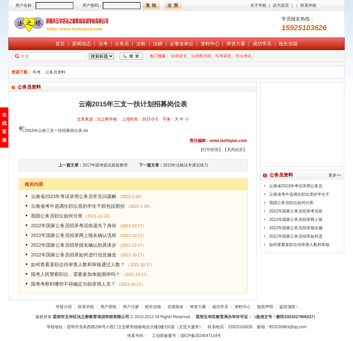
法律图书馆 (201, 56)
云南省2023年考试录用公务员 (295, 186)
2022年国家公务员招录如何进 (295, 236)
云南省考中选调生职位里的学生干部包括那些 (78, 206)
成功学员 (262, 43)
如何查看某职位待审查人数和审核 (299, 244)
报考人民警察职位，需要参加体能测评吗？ (75, 274)
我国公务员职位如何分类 (57, 215)
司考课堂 (223, 56)
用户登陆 (108, 306)
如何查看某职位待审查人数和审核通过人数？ (78, 264)
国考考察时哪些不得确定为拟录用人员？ (73, 284)
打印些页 (211, 149)
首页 (60, 43)
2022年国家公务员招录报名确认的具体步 (73, 245)
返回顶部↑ (288, 306)
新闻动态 (81, 43)
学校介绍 (64, 306)
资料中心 (210, 43)
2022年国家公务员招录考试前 (295, 211)
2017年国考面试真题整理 (105, 165)
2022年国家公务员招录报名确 (295, 228)
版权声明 (265, 306)
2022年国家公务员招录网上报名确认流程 (73, 235)
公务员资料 (55, 72)
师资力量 (235, 43)
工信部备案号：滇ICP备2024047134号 (186, 335)
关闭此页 (235, 149)
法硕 (157, 43)
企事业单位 (181, 43)
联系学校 (308, 5)
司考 (37, 72)
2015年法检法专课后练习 (185, 165)
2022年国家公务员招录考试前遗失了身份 (73, 225)
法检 (141, 43)
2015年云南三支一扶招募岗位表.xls (56, 130)
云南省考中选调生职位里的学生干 (299, 194)
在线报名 (175, 306)
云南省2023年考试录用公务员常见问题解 (73, 196)
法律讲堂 (179, 56)
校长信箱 (288, 43)
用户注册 (131, 306)
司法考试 (243, 56)
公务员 (122, 43)
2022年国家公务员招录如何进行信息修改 (73, 254)
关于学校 (258, 5)
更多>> (335, 175)
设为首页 (281, 5)
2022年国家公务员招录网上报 (295, 219)
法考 (103, 43)
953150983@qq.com (288, 327)
